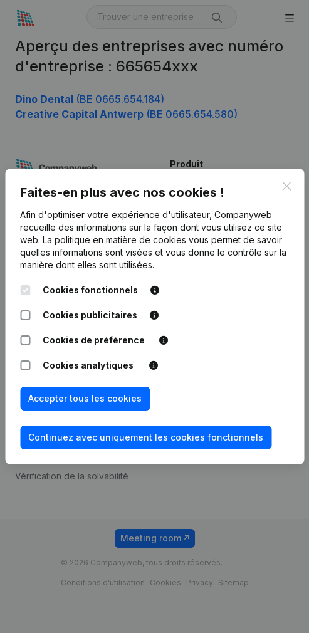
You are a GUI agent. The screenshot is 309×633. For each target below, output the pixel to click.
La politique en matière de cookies (114, 239)
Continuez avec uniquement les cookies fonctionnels (145, 437)
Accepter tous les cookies (85, 398)
